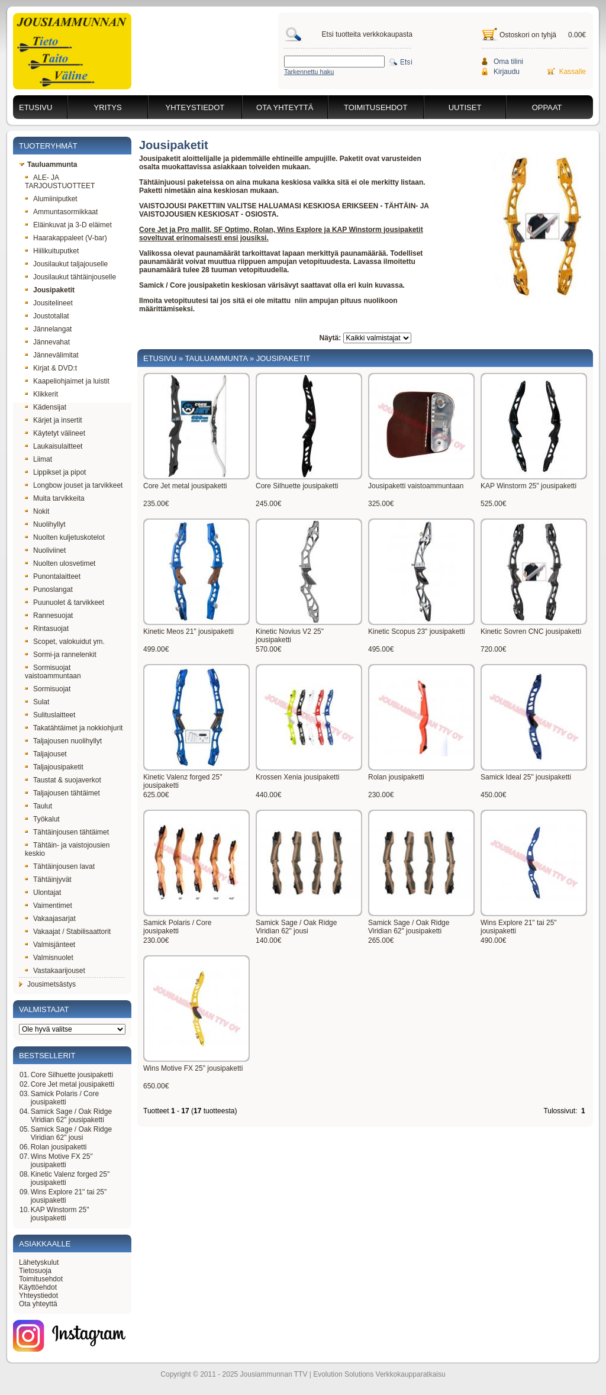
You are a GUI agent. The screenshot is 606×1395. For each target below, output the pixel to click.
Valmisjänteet (50, 944)
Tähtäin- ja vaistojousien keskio (67, 849)
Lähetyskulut (39, 1262)
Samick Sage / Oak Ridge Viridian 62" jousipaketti (71, 1115)
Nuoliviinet (45, 550)
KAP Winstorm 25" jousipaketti (60, 1214)
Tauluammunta (48, 164)
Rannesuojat (49, 615)
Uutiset (465, 107)
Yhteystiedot (195, 107)
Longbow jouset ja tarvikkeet (74, 485)
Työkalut (42, 819)
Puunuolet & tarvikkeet (64, 602)
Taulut (38, 806)
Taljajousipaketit (54, 767)
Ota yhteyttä (284, 107)
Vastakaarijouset (55, 970)
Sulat (37, 702)
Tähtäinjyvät (48, 879)
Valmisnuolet (49, 957)
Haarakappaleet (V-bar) (66, 238)
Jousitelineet (49, 303)
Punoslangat (49, 589)
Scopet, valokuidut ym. (65, 641)
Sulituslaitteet (50, 715)
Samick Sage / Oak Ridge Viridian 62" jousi (71, 1133)
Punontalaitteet (52, 576)
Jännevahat (47, 342)
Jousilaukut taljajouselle (66, 264)
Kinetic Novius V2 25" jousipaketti (290, 635)
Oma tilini (508, 61)
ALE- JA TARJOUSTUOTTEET (60, 181)
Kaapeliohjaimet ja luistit (67, 381)
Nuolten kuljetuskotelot (65, 537)
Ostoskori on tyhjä (527, 35)
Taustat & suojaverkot (63, 780)
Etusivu (35, 107)
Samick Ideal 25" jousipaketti (526, 777)
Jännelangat (48, 329)
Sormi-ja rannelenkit (60, 654)
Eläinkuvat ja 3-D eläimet (68, 225)
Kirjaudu (507, 71)
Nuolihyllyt (45, 524)
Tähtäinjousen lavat (60, 866)
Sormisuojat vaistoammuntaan (53, 671)
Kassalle (572, 71)
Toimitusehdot (375, 107)
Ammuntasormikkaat (61, 212)
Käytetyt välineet (55, 433)
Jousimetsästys (47, 984)
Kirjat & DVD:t (51, 368)
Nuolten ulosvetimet (60, 563)
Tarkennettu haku (309, 71)
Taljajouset (46, 754)
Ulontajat (43, 892)
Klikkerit (41, 394)
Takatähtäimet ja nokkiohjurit (74, 728)
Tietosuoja (35, 1271)
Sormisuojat (47, 689)
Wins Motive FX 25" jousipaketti (62, 1160)
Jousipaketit (50, 290)
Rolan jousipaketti (59, 1147)
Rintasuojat (47, 628)
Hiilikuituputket (52, 251)
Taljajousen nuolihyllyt (63, 741)
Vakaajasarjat (50, 918)
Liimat (38, 459)
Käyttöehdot (38, 1287)
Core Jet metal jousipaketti (72, 1084)
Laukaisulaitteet (53, 446)
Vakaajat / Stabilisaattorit (68, 931)
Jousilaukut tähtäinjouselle (70, 277)
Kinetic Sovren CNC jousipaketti (531, 631)
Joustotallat (47, 316)
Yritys (108, 107)
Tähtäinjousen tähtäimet (67, 832)
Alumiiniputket (51, 199)
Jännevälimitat (52, 355)
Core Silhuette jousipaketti (72, 1075)
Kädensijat (45, 407)
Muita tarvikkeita (55, 498)
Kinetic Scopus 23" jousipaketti (416, 631)
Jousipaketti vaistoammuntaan (415, 486)
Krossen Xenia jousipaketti (297, 777)
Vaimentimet (48, 905)
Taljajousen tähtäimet (62, 793)
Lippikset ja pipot (55, 472)
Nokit (37, 511)
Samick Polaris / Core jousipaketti (65, 1098)
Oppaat (547, 107)
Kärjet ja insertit (53, 420)
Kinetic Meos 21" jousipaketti (188, 631)
